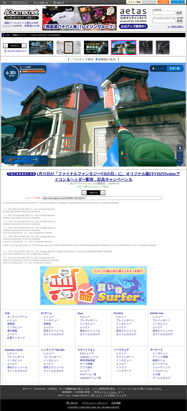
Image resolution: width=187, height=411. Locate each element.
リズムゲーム (160, 370)
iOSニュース (87, 353)
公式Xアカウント (20, 2)
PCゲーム (46, 313)
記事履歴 (163, 2)
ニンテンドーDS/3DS (53, 349)
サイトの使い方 (40, 2)
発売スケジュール (54, 330)
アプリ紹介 (86, 367)
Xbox (80, 313)
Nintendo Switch (14, 349)
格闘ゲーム (159, 360)
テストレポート (125, 356)
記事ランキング (16, 337)
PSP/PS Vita (156, 313)
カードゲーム (160, 363)
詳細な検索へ (177, 26)
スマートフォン (86, 349)
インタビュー (14, 327)
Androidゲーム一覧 (90, 377)
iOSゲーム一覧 (88, 374)
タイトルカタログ (54, 334)
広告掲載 (116, 402)
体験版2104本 (32, 25)
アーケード (156, 349)
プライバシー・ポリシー (94, 402)
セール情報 (86, 363)
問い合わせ (58, 2)
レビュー (12, 320)
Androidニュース (89, 356)
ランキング (177, 2)
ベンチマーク (123, 370)
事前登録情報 (87, 360)
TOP (7, 313)
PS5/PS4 (118, 313)
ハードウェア (121, 349)
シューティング (161, 367)
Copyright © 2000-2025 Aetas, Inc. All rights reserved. (93, 407)
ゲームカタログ (161, 377)
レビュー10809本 (12, 25)
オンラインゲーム (17, 316)
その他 (156, 374)
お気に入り (149, 2)
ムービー (12, 334)
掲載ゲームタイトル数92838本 (21, 22)
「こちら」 (112, 392)
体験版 (11, 323)
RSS (5, 2)
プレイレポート (89, 320)
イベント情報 (160, 356)
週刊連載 (12, 330)
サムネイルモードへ (17, 50)
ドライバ (121, 367)
